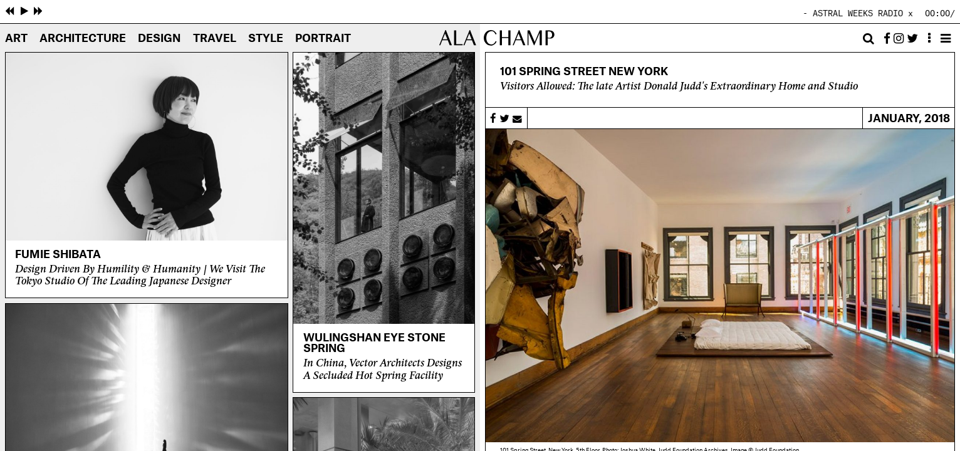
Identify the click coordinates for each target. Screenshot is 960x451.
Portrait (323, 39)
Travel (214, 39)
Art (16, 39)
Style (265, 39)
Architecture (82, 39)
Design (159, 39)
